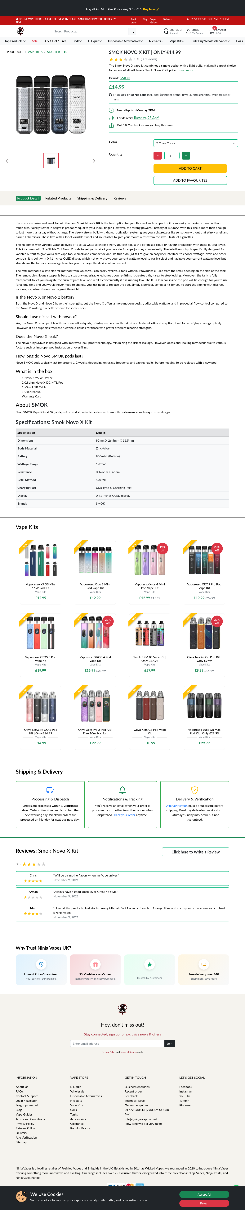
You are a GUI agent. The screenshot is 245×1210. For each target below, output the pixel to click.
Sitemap (21, 1142)
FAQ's (20, 1091)
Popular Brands (80, 1128)
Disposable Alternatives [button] (126, 41)
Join (169, 1043)
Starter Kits (57, 52)
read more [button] (186, 70)
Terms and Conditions (30, 1119)
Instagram (186, 1091)
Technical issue (135, 1100)
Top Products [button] (16, 41)
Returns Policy (25, 1128)
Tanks (74, 1114)
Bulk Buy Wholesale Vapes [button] (211, 41)
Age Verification (177, 805)
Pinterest (185, 1105)
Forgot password (27, 1105)
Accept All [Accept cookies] (204, 1194)
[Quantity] (172, 155)
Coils (73, 1110)
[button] (173, 59)
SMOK (125, 78)
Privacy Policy (108, 1051)
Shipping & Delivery (92, 198)
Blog (145, 19)
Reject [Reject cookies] (204, 1203)
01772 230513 (197, 19)
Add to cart (190, 168)
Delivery (167, 19)
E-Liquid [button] (95, 41)
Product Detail (28, 198)
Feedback (131, 1096)
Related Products (58, 198)
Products (15, 52)
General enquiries (136, 1105)
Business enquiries (137, 1086)
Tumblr (184, 1100)
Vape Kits (35, 52)
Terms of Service (128, 1051)
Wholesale (77, 1091)
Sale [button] (35, 41)
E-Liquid (75, 1086)
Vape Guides (24, 1114)
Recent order (133, 1091)
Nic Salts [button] (156, 41)
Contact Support (27, 1096)
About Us (22, 1086)
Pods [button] (78, 41)
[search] (132, 31)
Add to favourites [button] (190, 180)
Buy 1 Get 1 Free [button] (55, 41)
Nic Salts (76, 1100)
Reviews (120, 198)
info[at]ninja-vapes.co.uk (141, 1119)
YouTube (185, 1096)
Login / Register (26, 1100)
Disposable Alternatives (86, 1096)
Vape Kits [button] (178, 41)
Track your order (124, 815)
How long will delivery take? (143, 1123)
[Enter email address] (117, 1043)
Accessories (78, 1119)
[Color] (196, 143)
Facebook (185, 1086)
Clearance (76, 1123)
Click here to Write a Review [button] (196, 852)
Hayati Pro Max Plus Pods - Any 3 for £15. (122, 9)
